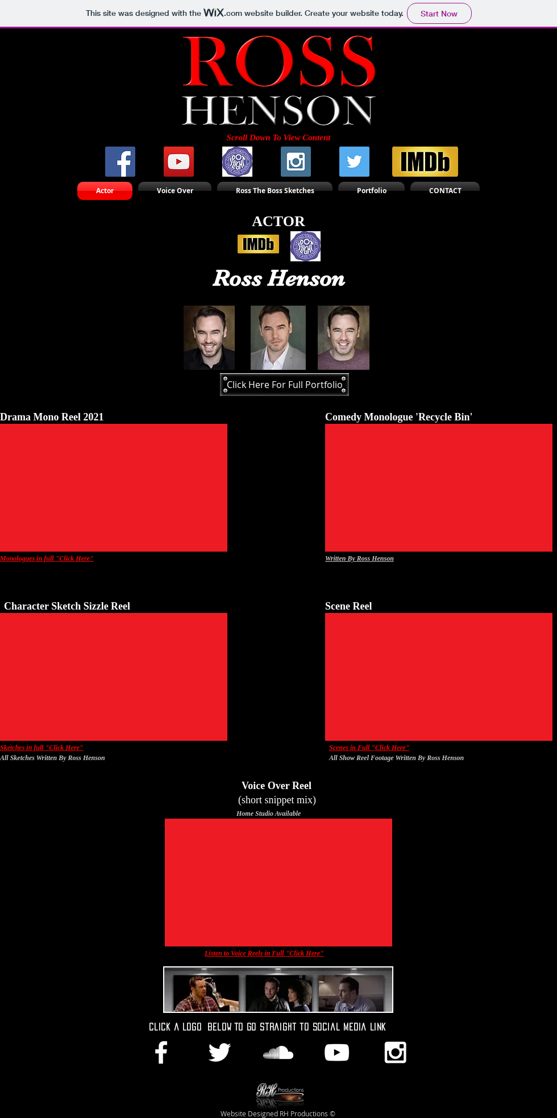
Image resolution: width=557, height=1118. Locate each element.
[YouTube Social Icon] (179, 162)
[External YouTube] (113, 487)
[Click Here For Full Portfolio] (284, 384)
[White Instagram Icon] (395, 1052)
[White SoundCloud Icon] (278, 1052)
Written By (341, 558)
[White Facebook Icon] (161, 1052)
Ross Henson (375, 558)
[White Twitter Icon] (220, 1052)
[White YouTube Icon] (337, 1052)
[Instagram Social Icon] (296, 162)
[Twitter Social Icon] (354, 162)
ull (280, 953)
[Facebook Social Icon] (120, 162)
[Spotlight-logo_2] (237, 162)
